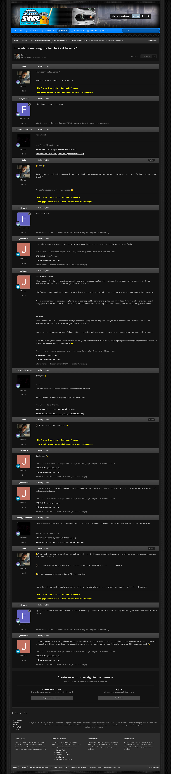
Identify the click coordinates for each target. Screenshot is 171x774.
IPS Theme (16, 720)
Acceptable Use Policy (64, 759)
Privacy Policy (17, 727)
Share (134, 56)
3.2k (23, 91)
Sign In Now (119, 698)
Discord (18, 31)
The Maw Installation (41, 57)
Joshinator (23, 238)
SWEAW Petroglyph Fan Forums (48, 256)
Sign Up (136, 16)
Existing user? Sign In (121, 16)
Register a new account (51, 698)
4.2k (23, 154)
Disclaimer (60, 757)
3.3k (23, 123)
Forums (64, 31)
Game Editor (49, 31)
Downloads (78, 31)
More (104, 31)
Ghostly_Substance (24, 129)
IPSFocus (16, 722)
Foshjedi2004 (24, 98)
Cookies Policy (61, 752)
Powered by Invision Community (92, 727)
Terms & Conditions (63, 755)
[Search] (133, 31)
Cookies (16, 729)
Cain (25, 55)
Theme (16, 725)
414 (24, 263)
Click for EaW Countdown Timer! (48, 260)
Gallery (93, 31)
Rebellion (32, 31)
